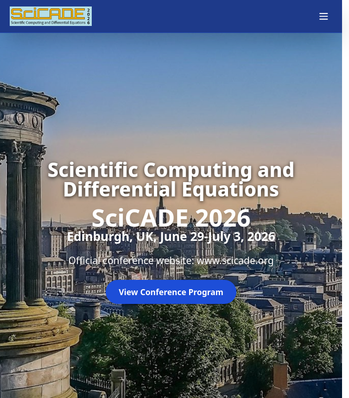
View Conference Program (171, 291)
